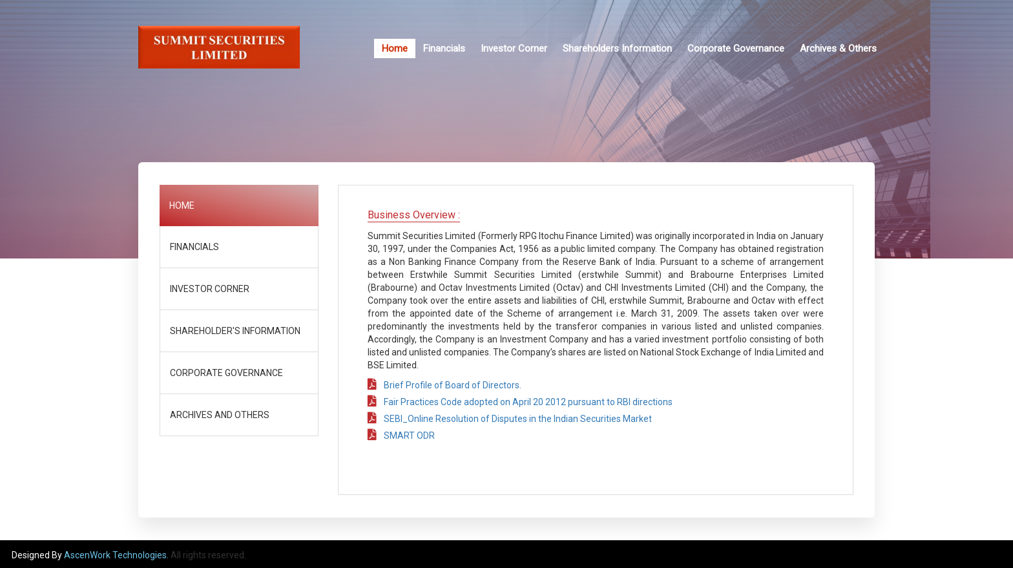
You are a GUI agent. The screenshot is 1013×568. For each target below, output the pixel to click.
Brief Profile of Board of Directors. (444, 385)
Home (395, 48)
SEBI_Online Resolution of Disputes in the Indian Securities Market (510, 419)
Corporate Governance (735, 48)
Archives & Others (838, 48)
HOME (181, 205)
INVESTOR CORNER (209, 289)
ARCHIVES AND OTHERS (219, 415)
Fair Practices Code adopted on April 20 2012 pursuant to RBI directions (520, 402)
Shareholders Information (617, 48)
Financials (444, 48)
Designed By (38, 555)
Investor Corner (514, 48)
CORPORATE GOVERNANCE (226, 373)
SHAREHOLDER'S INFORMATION (235, 331)
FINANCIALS (194, 247)
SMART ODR (401, 435)
